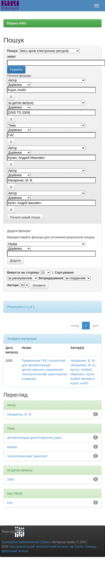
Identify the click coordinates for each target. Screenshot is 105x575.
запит (11, 56)
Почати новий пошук (25, 217)
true (9, 503)
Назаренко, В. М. (82, 360)
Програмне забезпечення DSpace (26, 542)
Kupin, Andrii (79, 383)
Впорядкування (51, 278)
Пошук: (12, 51)
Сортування (64, 272)
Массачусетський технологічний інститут (39, 546)
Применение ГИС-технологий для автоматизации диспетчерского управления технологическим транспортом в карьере (44, 369)
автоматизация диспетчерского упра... (35, 437)
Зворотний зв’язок (14, 551)
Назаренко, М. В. (82, 365)
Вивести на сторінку (23, 272)
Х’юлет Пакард (85, 546)
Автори (13, 285)
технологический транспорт (27, 456)
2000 (10, 479)
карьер (12, 447)
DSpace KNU (16, 23)
